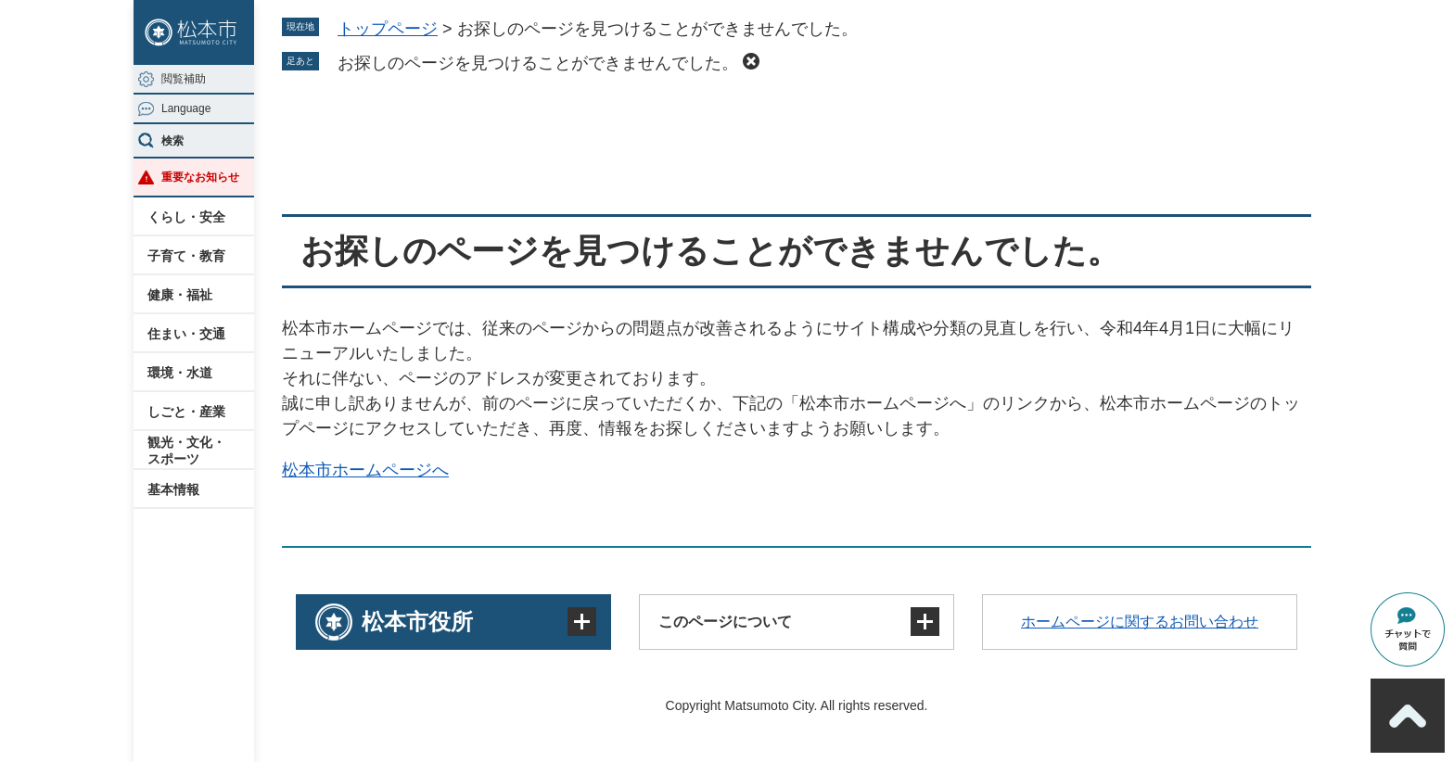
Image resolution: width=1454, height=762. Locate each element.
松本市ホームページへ (365, 470)
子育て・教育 (186, 255)
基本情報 (173, 489)
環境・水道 (179, 372)
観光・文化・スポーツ (186, 450)
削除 (751, 61)
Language (185, 108)
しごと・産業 (186, 411)
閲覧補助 (183, 78)
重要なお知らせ (200, 177)
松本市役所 (417, 621)
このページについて (725, 621)
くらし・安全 (186, 217)
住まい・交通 (186, 333)
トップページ (388, 28)
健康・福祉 (179, 294)
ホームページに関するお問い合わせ (1139, 621)
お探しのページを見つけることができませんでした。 (538, 63)
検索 (172, 140)
